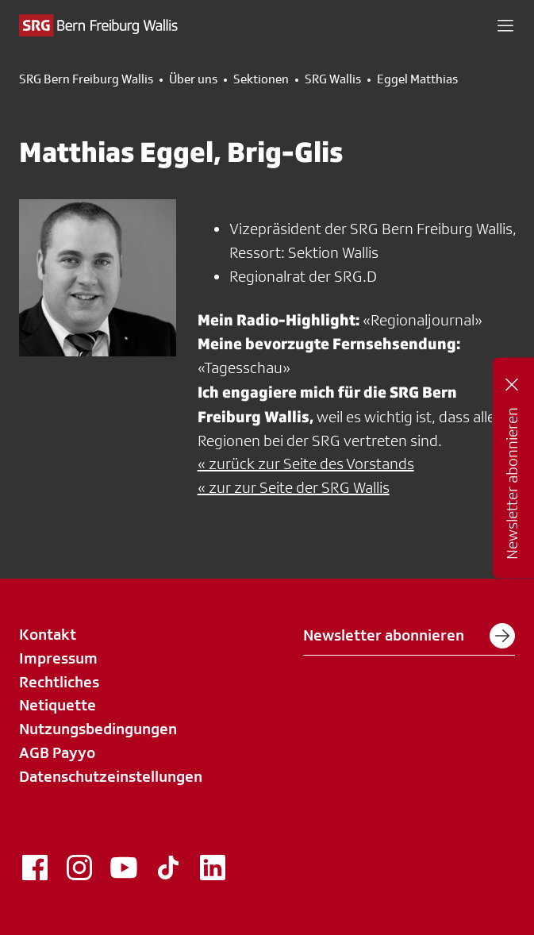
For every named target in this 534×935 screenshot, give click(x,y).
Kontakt (47, 634)
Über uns (193, 79)
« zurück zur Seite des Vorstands (306, 463)
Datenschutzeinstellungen (110, 776)
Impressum (58, 658)
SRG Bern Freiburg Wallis (86, 79)
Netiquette (57, 705)
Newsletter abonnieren (409, 635)
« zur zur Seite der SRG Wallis (294, 487)
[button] (505, 25)
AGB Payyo (57, 752)
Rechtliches (59, 682)
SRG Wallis (333, 79)
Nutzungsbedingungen (98, 728)
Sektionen (261, 79)
